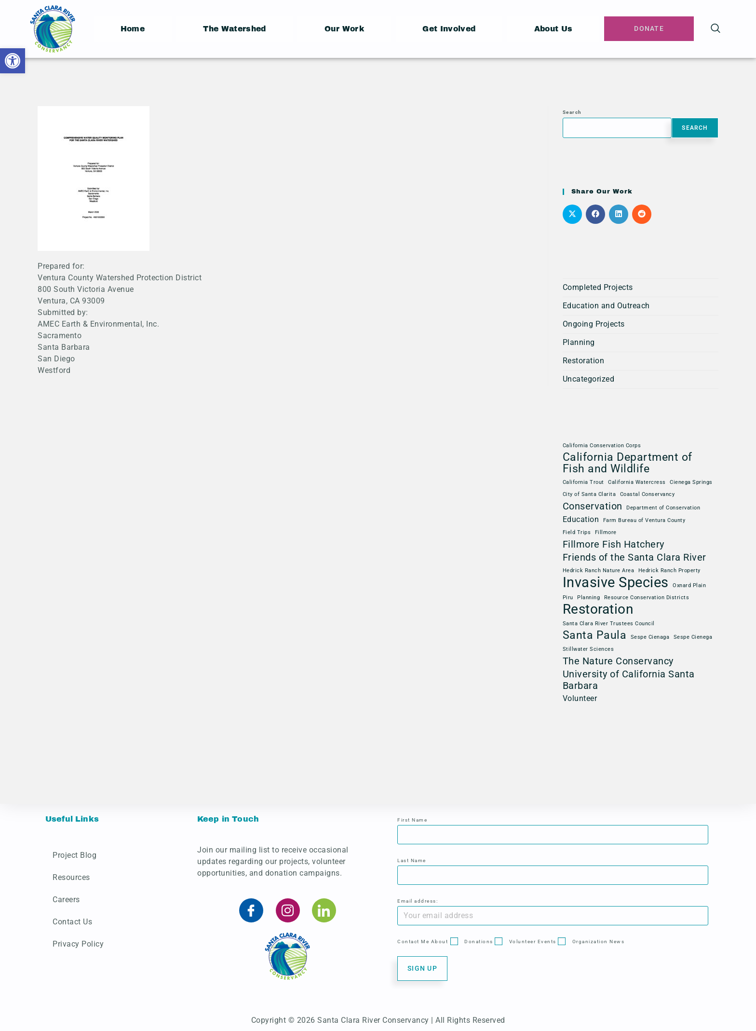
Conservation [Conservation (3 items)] (592, 506)
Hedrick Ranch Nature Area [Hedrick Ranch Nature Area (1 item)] (598, 570)
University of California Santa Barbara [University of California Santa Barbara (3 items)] (629, 679)
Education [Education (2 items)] (581, 519)
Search (572, 112)
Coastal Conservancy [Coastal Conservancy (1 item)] (647, 494)
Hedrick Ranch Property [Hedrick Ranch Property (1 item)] (669, 570)
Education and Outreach (606, 305)
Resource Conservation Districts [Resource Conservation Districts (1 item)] (646, 597)
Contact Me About (422, 941)
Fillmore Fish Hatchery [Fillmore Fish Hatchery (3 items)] (613, 544)
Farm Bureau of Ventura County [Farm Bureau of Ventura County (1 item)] (644, 520)
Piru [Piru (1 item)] (568, 597)
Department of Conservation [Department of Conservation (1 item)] (663, 508)
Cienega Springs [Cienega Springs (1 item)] (691, 482)
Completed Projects (598, 287)
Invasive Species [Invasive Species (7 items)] (616, 582)
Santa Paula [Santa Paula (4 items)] (595, 635)
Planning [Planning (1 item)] (588, 597)
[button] (12, 60)
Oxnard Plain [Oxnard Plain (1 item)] (689, 585)
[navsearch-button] (715, 29)
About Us (555, 29)
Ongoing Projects (594, 324)
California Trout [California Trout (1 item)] (583, 482)
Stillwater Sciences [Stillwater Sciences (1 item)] (588, 649)
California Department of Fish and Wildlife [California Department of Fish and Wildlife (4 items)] (627, 463)
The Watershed (235, 29)
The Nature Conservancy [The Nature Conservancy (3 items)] (618, 661)
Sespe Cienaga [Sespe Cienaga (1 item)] (650, 637)
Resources (71, 877)
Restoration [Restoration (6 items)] (598, 609)
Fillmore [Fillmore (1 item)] (606, 532)
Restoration (584, 360)
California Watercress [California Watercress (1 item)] (637, 482)
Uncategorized (589, 379)
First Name (412, 820)
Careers (66, 899)
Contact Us (72, 921)
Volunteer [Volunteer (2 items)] (580, 698)
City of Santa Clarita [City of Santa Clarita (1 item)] (589, 494)
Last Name (411, 860)
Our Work (346, 29)
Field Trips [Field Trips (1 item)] (577, 532)
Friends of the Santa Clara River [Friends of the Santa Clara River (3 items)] (634, 557)
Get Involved (451, 29)
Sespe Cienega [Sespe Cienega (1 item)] (693, 637)
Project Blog (74, 855)
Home (132, 29)
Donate (650, 29)
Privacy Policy (78, 944)
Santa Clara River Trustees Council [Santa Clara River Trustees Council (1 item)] (609, 623)
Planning (579, 342)
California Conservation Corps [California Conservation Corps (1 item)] (602, 445)
